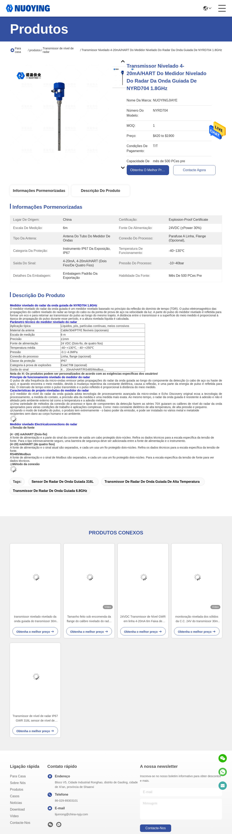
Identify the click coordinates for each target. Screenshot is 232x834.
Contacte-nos (20, 822)
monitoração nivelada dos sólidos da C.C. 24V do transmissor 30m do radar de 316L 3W (196, 619)
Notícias (16, 803)
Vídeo (14, 816)
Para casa (18, 50)
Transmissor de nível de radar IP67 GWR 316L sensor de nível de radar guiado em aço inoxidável (35, 718)
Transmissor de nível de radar (58, 50)
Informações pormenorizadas (39, 191)
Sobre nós (18, 783)
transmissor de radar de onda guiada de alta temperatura (152, 481)
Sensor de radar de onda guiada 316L (62, 481)
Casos (14, 796)
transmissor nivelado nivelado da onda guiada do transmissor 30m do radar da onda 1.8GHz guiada (35, 619)
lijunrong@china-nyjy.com (71, 814)
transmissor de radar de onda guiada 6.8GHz (50, 491)
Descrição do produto (100, 191)
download (17, 809)
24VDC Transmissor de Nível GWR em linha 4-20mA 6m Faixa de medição (143, 619)
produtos (35, 50)
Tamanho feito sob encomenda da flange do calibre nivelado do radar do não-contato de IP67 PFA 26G (89, 619)
